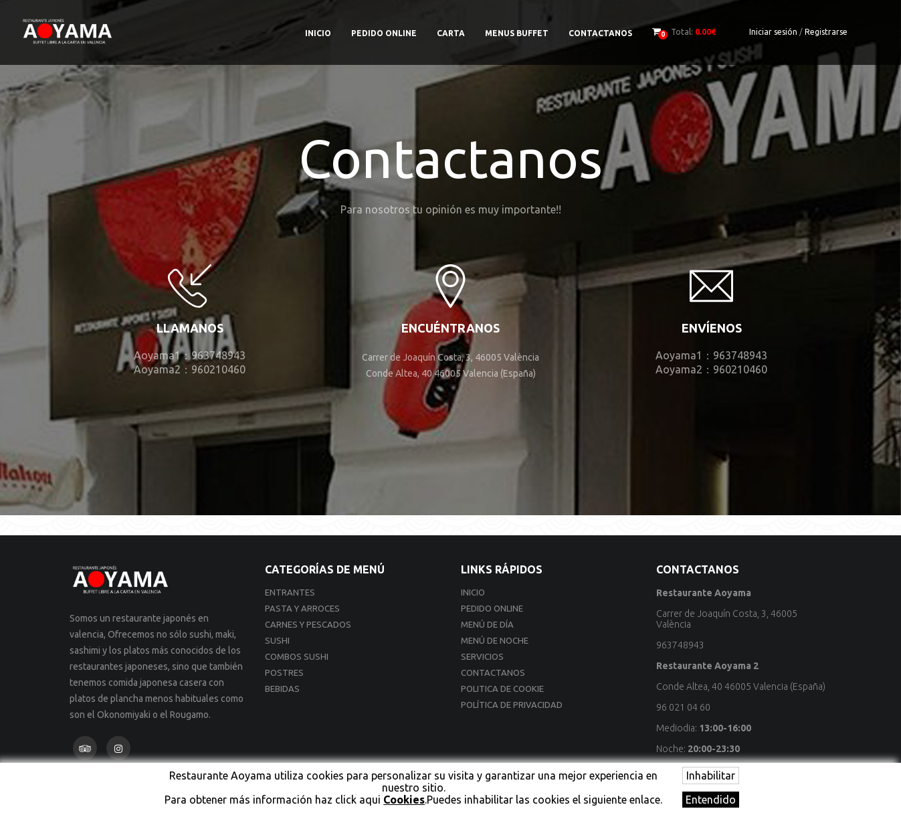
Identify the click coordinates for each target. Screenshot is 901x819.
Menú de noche (494, 640)
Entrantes (290, 592)
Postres (284, 672)
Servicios (482, 656)
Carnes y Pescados (308, 624)
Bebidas (282, 688)
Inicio (318, 33)
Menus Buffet (516, 33)
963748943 (680, 645)
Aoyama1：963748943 (189, 355)
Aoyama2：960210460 (189, 369)
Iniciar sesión (773, 31)
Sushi (277, 640)
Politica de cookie (502, 688)
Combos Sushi (296, 656)
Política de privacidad (512, 704)
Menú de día (487, 624)
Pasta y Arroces (302, 608)
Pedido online (384, 33)
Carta (451, 33)
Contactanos (600, 33)
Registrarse (826, 31)
